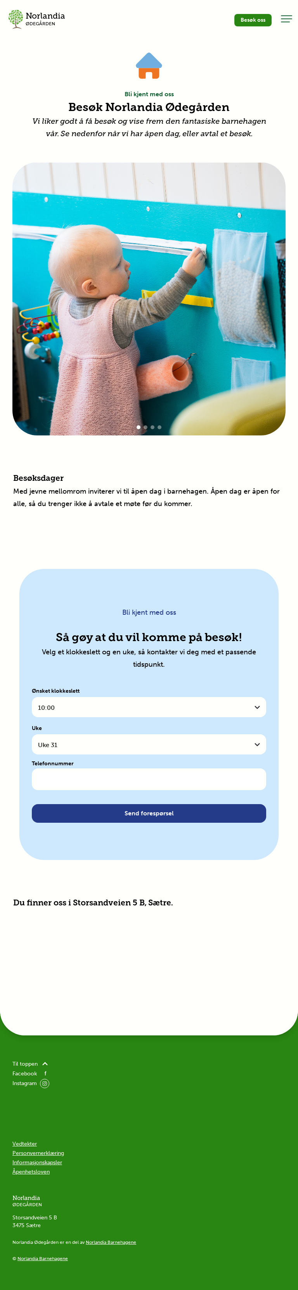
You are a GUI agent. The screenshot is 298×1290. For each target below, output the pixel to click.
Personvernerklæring (38, 1153)
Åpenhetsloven (31, 1172)
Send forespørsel (149, 813)
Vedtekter (24, 1144)
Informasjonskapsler (37, 1162)
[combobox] (149, 707)
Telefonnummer (53, 764)
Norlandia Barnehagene (111, 1242)
